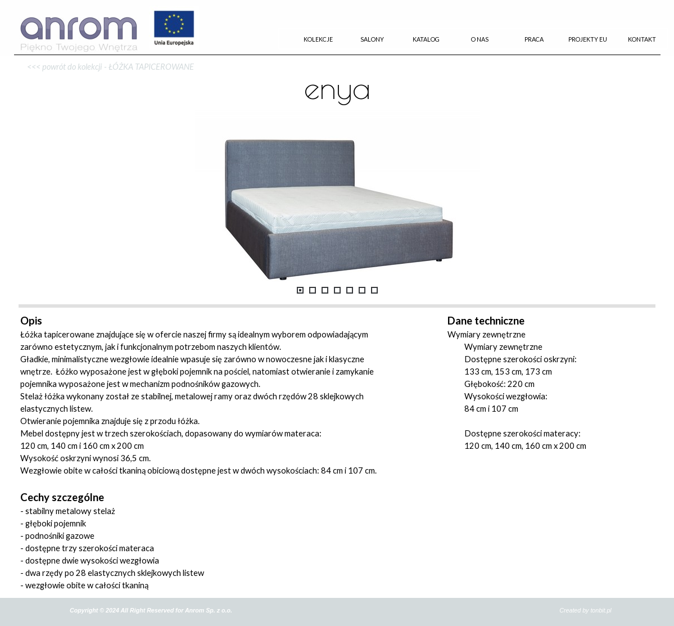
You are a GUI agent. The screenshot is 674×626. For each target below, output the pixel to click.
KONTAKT (642, 39)
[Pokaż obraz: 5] (349, 290)
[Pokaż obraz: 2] (312, 290)
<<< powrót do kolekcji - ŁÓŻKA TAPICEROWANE (110, 66)
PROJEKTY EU (587, 39)
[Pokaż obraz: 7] (374, 290)
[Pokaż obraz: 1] (300, 290)
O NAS (479, 39)
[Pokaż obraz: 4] (337, 290)
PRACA (534, 39)
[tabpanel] (337, 82)
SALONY (372, 39)
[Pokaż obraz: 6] (362, 290)
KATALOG (426, 39)
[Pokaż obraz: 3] (325, 290)
